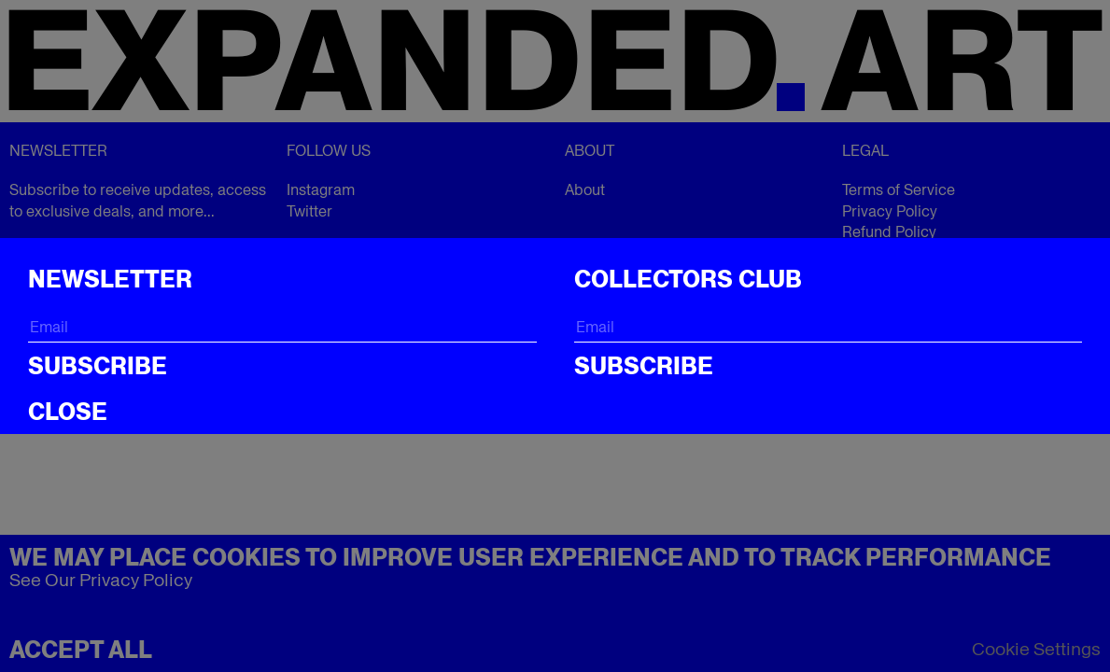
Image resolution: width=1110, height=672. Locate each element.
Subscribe (97, 366)
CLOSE (67, 412)
